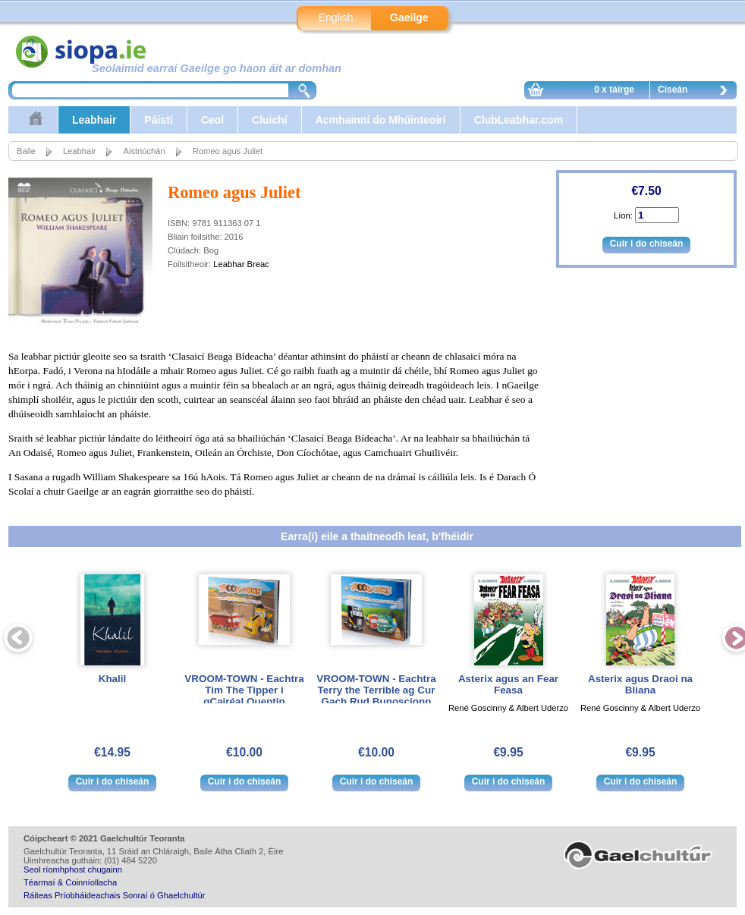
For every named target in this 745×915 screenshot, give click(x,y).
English (336, 17)
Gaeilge (409, 17)
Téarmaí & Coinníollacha (70, 882)
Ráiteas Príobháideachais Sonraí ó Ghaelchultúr (114, 895)
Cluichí (270, 120)
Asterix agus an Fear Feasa (508, 684)
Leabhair (94, 120)
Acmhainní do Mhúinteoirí (381, 120)
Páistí (158, 120)
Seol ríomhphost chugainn (73, 869)
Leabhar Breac (241, 264)
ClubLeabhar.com (518, 120)
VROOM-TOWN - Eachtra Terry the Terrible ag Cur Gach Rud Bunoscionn (375, 690)
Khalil (113, 678)
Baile (26, 151)
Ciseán (696, 91)
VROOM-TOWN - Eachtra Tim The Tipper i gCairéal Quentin (243, 690)
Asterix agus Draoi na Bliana (640, 684)
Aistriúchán (144, 151)
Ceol (212, 120)
